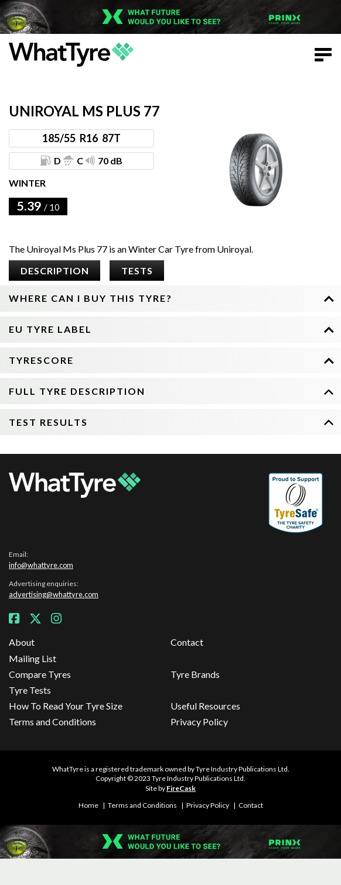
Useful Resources (205, 705)
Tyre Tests (30, 689)
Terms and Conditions (52, 721)
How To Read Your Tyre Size (65, 705)
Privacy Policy (199, 721)
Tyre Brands (195, 674)
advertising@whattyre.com (53, 594)
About (22, 642)
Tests (137, 270)
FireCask (181, 788)
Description (55, 270)
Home (88, 805)
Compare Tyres (40, 674)
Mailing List (32, 658)
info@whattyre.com (41, 565)
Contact (186, 642)
